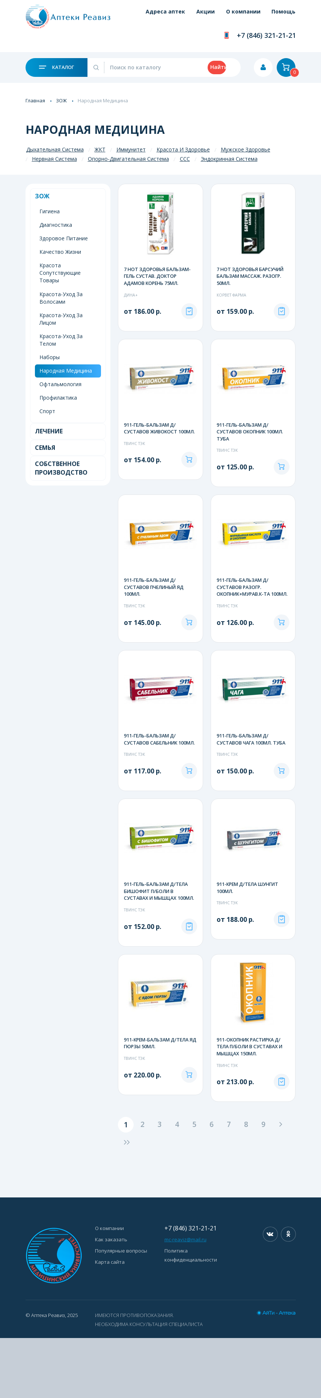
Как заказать (111, 1299)
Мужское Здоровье (245, 149)
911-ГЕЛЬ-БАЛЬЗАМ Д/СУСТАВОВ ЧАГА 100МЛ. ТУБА (252, 766)
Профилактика (58, 397)
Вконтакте (270, 1294)
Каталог (56, 67)
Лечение (49, 431)
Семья (45, 448)
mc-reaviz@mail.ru (185, 1299)
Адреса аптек (149, 15)
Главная (35, 100)
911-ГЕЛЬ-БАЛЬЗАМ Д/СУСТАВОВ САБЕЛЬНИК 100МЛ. (152, 770)
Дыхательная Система (55, 149)
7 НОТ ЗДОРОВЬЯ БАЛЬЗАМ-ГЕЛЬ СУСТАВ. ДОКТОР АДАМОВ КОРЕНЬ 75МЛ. (158, 277)
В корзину (189, 484)
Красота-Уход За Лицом (61, 319)
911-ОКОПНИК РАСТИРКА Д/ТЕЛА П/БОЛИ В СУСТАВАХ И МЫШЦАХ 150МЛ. (251, 1098)
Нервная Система (54, 158)
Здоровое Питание (63, 238)
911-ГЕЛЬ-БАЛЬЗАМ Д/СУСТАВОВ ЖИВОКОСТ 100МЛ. (151, 441)
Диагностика (55, 224)
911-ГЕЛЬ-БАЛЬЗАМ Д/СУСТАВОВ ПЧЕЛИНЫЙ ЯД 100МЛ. (155, 605)
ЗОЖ (61, 100)
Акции (194, 15)
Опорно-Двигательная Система (128, 158)
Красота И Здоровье (183, 149)
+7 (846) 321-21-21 (266, 35)
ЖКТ (100, 149)
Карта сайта (110, 1322)
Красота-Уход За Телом (61, 340)
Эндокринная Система (229, 158)
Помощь (283, 15)
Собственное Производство (61, 468)
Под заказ (189, 320)
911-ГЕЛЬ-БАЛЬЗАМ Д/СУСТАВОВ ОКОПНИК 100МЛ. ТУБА (251, 441)
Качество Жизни (60, 251)
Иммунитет (131, 149)
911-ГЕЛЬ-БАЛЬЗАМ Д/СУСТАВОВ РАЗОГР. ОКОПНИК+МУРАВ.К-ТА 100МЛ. (245, 609)
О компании (237, 15)
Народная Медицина (65, 370)
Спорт (47, 411)
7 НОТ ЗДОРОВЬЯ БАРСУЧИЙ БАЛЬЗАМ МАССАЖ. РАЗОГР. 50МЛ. (251, 277)
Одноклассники (288, 1294)
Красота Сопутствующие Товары (60, 273)
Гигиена (49, 211)
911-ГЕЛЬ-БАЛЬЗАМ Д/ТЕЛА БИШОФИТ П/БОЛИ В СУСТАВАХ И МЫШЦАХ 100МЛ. (158, 937)
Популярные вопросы (121, 1310)
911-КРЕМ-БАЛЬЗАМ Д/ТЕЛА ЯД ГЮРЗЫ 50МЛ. (158, 1095)
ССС (185, 158)
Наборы (49, 357)
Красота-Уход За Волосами (61, 298)
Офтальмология (60, 384)
